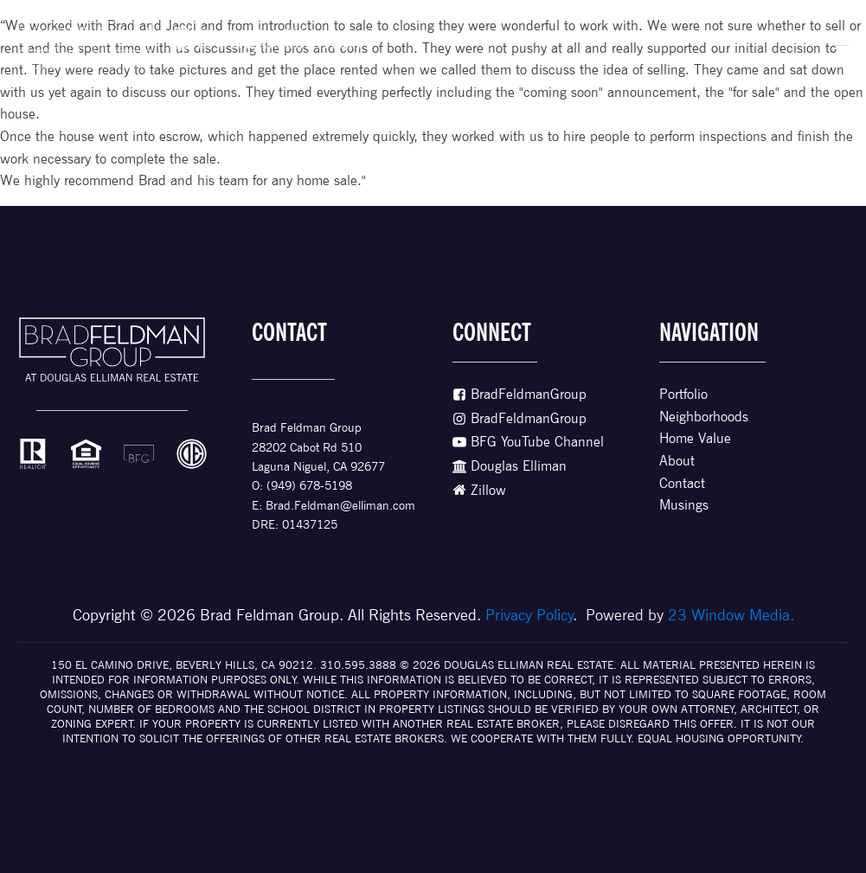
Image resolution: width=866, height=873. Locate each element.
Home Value (695, 438)
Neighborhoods (703, 416)
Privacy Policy (529, 615)
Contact (682, 483)
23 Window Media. (731, 615)
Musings (684, 505)
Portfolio (683, 394)
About (677, 461)
